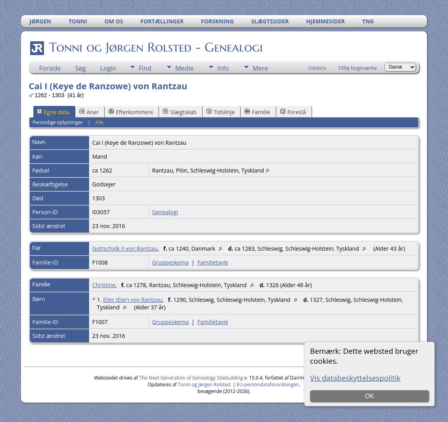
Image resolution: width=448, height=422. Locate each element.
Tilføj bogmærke (357, 67)
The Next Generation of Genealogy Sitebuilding (191, 377)
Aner (89, 112)
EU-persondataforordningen (268, 384)
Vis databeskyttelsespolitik (355, 378)
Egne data (53, 112)
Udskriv (317, 67)
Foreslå (293, 112)
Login (108, 68)
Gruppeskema (170, 262)
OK (369, 396)
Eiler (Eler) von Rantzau (132, 299)
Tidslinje (221, 112)
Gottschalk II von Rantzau (125, 248)
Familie (257, 112)
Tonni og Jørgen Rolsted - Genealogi (155, 47)
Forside (50, 68)
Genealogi (165, 212)
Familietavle (212, 262)
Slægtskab (179, 112)
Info (223, 68)
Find (145, 68)
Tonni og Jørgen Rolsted (204, 384)
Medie (184, 68)
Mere (260, 68)
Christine (103, 285)
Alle (99, 122)
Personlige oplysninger (58, 122)
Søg (80, 68)
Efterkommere (131, 112)
